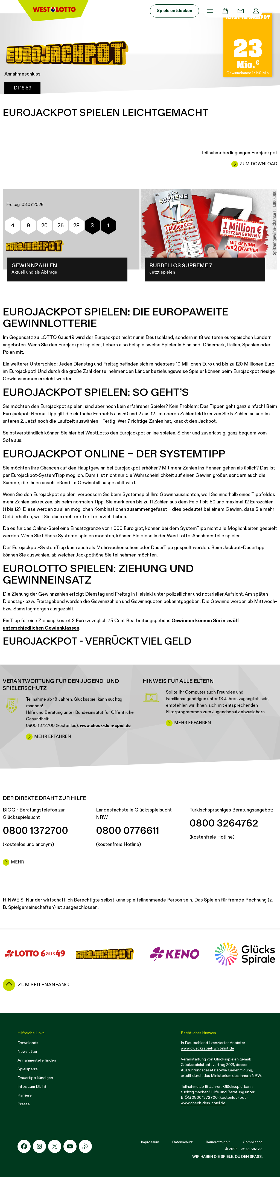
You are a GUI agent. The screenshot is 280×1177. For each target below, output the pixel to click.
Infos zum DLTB (32, 1086)
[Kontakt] (240, 10)
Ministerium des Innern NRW (236, 1075)
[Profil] (255, 10)
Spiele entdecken (174, 10)
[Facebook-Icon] (24, 1146)
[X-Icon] (54, 1146)
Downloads (28, 1042)
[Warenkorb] (225, 10)
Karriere (25, 1095)
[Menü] (210, 10)
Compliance (252, 1142)
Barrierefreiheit (218, 1142)
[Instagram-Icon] (39, 1146)
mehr (17, 862)
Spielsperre (28, 1069)
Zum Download (258, 164)
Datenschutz (182, 1142)
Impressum (150, 1142)
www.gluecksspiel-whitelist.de (207, 1048)
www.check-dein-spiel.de (203, 1103)
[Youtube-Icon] (70, 1146)
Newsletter (27, 1051)
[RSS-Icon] (85, 1146)
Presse (24, 1104)
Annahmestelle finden (37, 1060)
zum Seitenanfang (43, 985)
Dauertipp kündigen (35, 1077)
